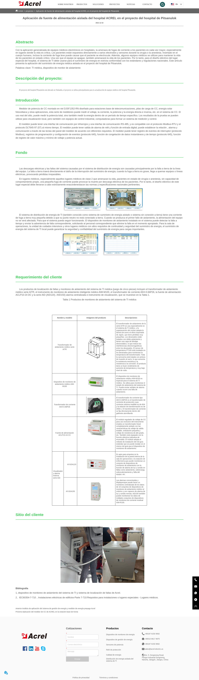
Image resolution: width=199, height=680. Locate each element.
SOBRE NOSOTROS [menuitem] (65, 4)
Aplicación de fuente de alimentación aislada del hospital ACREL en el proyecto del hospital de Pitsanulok (77, 11)
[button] (82, 4)
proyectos (29, 11)
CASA (20, 11)
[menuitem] (82, 4)
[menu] (106, 4)
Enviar (77, 659)
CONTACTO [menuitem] (147, 4)
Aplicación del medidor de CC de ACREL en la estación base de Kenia (50, 612)
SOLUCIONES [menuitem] (98, 4)
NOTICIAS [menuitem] (131, 4)
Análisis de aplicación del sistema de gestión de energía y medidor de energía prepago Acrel (58, 608)
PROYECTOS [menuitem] (114, 4)
